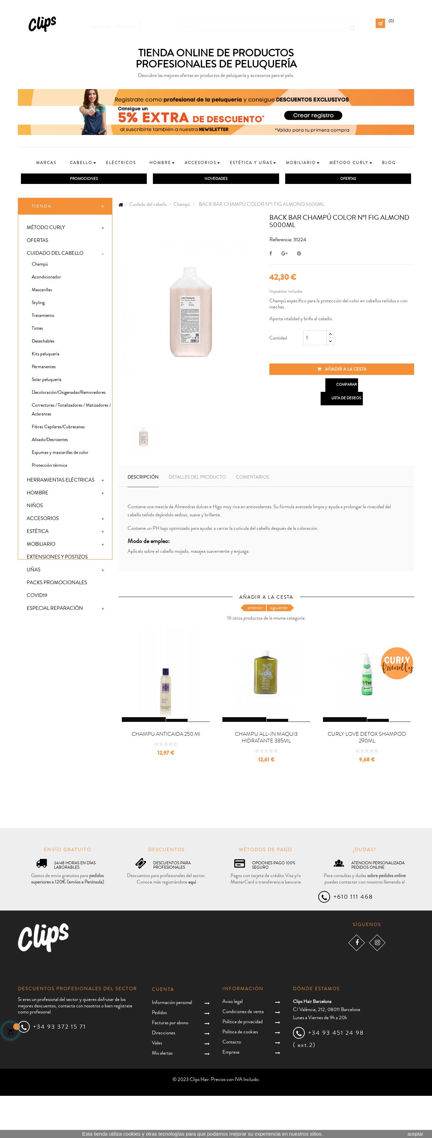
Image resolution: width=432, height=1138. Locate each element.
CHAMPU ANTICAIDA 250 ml (166, 776)
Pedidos (159, 1054)
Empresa (230, 1094)
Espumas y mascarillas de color (60, 454)
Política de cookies (240, 1073)
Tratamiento (43, 317)
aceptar (415, 1134)
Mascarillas (42, 291)
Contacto (231, 1083)
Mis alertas (162, 1095)
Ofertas (37, 241)
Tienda (42, 208)
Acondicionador (46, 278)
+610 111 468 (353, 938)
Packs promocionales (57, 584)
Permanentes (44, 368)
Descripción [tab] (143, 478)
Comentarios (252, 478)
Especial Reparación (55, 609)
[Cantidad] (315, 339)
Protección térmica (49, 466)
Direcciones (163, 1075)
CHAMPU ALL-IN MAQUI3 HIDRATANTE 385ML (266, 779)
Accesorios (43, 519)
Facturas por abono (170, 1064)
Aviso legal (232, 1043)
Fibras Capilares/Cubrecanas (58, 428)
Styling (38, 304)
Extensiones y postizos (57, 558)
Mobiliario (41, 545)
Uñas (33, 571)
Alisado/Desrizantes (50, 441)
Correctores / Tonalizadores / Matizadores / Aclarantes (71, 411)
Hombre (37, 494)
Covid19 (37, 596)
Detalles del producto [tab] (197, 478)
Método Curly (46, 229)
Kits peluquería (45, 355)
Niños (35, 507)
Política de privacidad (242, 1063)
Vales (157, 1085)
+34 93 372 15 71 (59, 1068)
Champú (40, 265)
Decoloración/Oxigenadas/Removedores (69, 393)
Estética (38, 532)
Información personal (172, 1044)
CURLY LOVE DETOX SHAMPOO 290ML (367, 779)
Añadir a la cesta (342, 371)
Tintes (37, 329)
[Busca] (267, 23)
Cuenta (163, 1031)
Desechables (43, 342)
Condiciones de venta (243, 1053)
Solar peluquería (46, 381)
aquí (192, 923)
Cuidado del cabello (55, 254)
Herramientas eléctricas (60, 481)
